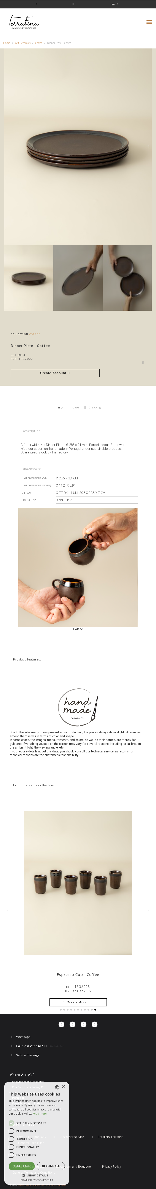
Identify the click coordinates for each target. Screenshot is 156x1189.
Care (73, 407)
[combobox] (57, 1087)
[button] (36, 4)
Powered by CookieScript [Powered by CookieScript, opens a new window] (37, 1180)
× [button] (63, 1087)
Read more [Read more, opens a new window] (40, 1113)
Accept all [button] (22, 1166)
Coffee (34, 334)
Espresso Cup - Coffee (78, 974)
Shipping (92, 407)
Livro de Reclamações (56, 1184)
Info (58, 407)
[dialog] (36, 1133)
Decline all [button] (51, 1166)
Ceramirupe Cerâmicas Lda (31, 1184)
